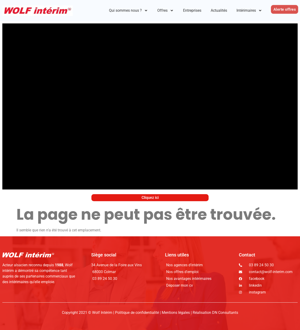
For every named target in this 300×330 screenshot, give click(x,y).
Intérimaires (249, 10)
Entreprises (192, 10)
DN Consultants (225, 312)
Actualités (219, 10)
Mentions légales (176, 312)
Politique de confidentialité (137, 312)
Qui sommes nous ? (128, 10)
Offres (165, 10)
